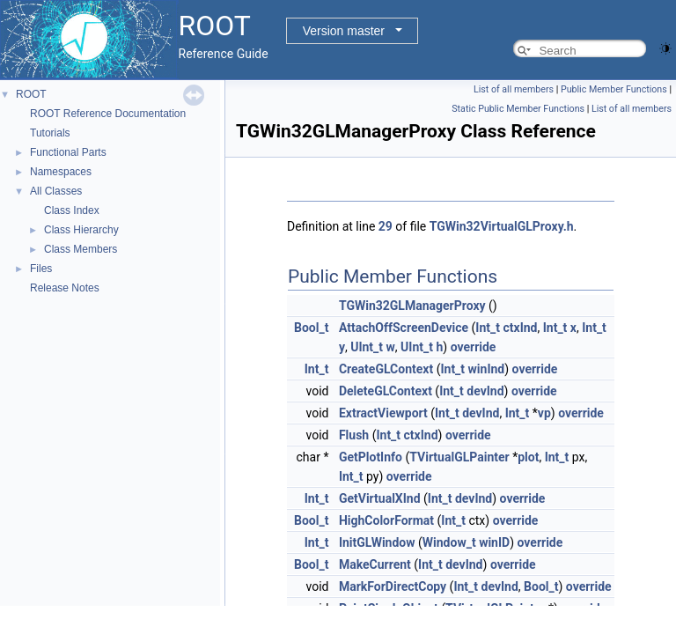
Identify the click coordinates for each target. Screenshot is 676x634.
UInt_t (366, 347)
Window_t (449, 542)
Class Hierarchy (81, 230)
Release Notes (64, 288)
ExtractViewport (383, 413)
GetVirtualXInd (380, 498)
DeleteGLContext (385, 391)
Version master (344, 31)
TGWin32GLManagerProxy (412, 306)
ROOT (31, 94)
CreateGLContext (386, 369)
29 (385, 226)
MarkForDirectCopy (392, 586)
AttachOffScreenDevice (403, 328)
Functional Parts (68, 152)
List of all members (514, 89)
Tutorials (50, 133)
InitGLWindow (377, 542)
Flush (354, 435)
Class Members (80, 249)
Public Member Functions (614, 89)
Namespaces (61, 172)
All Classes (56, 191)
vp (544, 413)
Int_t (487, 328)
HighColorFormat (386, 520)
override (473, 347)
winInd (486, 369)
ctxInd (520, 328)
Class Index (71, 210)
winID (494, 542)
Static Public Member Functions (518, 108)
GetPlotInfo (370, 457)
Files (41, 268)
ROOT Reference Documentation (108, 113)
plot (528, 457)
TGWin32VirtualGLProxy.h (502, 226)
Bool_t (311, 328)
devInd (485, 391)
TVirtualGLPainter (459, 457)
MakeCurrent (375, 564)
